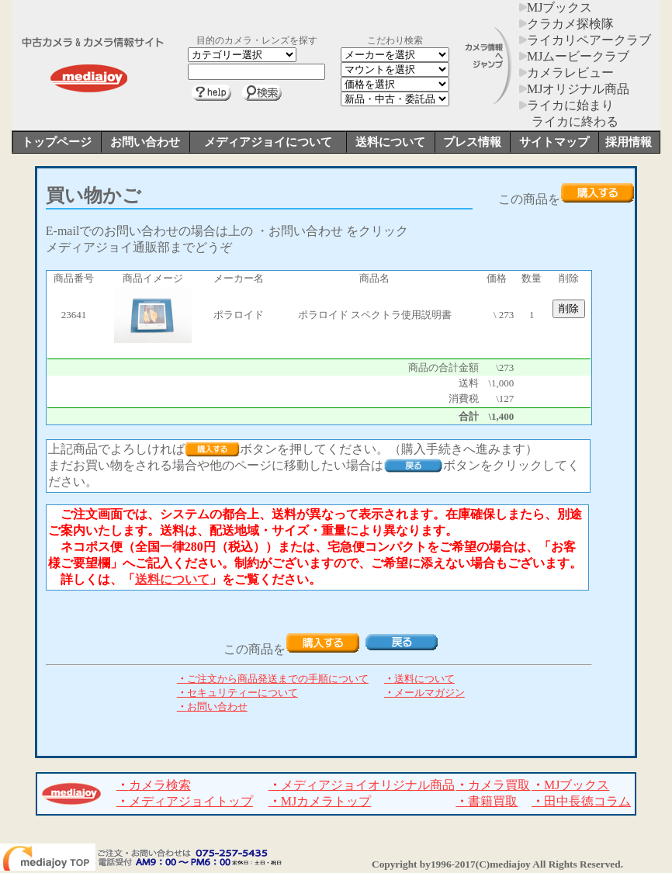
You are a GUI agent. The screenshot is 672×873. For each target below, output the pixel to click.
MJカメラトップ (319, 801)
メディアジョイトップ (184, 801)
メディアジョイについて (268, 142)
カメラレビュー (566, 72)
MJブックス (555, 7)
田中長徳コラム (581, 801)
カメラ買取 (493, 785)
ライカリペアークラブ (585, 40)
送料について (390, 142)
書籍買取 (487, 801)
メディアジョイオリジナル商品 (361, 785)
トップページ (57, 142)
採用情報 (628, 142)
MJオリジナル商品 (574, 88)
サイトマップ (554, 142)
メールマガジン (424, 692)
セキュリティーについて (237, 692)
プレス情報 (472, 142)
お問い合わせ (145, 142)
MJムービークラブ (574, 56)
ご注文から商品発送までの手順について (273, 678)
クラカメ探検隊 (566, 23)
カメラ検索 (153, 785)
